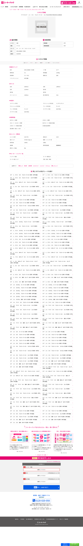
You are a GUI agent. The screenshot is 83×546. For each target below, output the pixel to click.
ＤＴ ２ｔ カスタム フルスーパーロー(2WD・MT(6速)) (56, 301)
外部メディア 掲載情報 (64, 538)
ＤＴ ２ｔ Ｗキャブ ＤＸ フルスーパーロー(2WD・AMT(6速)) (57, 387)
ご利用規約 (22, 538)
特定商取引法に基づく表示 (40, 538)
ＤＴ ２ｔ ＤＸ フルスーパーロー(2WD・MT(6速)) (55, 351)
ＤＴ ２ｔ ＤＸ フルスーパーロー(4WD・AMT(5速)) (23, 201)
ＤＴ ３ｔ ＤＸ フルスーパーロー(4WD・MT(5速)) (22, 432)
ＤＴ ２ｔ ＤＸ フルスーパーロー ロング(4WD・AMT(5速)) (25, 212)
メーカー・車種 (29, 486)
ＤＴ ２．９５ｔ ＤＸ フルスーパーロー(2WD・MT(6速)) (57, 284)
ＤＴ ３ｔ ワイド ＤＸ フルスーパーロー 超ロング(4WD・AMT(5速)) (25, 220)
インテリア (46, 165)
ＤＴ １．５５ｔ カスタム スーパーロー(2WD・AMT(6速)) (24, 234)
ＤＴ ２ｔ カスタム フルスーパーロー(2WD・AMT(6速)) (24, 298)
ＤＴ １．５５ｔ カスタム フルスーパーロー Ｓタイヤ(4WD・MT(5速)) (56, 225)
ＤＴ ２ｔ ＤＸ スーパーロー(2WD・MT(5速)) (54, 345)
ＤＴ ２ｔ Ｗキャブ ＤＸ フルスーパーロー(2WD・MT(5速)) (25, 392)
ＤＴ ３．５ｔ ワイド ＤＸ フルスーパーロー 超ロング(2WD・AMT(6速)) (57, 392)
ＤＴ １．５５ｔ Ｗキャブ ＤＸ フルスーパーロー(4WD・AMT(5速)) (24, 183)
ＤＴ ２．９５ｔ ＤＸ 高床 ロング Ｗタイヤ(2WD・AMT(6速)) (25, 287)
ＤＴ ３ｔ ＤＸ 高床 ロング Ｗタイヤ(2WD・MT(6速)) (24, 438)
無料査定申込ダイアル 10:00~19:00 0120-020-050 (68, 2)
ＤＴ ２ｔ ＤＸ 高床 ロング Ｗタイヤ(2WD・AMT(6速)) (57, 376)
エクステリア (39, 165)
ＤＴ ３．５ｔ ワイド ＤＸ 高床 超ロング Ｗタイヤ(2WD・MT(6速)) (23, 401)
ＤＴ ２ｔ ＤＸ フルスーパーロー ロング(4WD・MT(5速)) (57, 212)
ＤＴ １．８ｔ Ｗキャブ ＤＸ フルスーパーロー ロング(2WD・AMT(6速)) (24, 270)
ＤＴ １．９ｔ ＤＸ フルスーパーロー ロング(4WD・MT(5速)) (57, 187)
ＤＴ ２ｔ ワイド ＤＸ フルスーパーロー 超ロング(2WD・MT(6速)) (58, 331)
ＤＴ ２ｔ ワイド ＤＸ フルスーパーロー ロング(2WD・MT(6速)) (57, 322)
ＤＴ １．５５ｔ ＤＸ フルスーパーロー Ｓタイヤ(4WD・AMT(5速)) (24, 178)
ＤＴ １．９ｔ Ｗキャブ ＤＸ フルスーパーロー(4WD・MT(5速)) (57, 192)
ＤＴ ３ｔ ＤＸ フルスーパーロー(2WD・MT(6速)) (22, 429)
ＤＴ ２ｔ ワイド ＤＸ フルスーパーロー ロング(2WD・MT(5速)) (57, 317)
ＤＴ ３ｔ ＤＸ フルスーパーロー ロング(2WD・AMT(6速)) (58, 432)
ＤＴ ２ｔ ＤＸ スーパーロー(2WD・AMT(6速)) (22, 345)
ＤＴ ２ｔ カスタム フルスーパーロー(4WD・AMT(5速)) (24, 304)
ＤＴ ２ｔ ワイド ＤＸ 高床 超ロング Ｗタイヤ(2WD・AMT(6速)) (24, 340)
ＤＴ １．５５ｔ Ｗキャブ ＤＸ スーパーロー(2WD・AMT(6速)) (25, 256)
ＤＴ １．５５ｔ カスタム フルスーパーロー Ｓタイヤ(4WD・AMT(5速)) (23, 225)
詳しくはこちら (20, 470)
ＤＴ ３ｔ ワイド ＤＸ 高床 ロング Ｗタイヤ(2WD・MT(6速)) (24, 420)
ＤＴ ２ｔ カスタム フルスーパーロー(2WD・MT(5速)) (56, 298)
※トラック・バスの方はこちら (53, 480)
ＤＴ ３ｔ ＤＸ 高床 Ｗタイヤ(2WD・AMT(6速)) (55, 438)
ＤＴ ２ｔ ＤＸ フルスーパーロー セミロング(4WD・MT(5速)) (57, 208)
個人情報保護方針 (29, 538)
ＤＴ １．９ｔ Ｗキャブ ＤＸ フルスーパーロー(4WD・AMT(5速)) (24, 192)
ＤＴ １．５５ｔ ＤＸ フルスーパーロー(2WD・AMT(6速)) (24, 249)
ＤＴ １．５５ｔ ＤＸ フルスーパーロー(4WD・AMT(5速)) (24, 174)
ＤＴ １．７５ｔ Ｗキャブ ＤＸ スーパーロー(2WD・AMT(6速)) (25, 265)
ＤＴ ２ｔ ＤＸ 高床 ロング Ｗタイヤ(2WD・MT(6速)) (24, 379)
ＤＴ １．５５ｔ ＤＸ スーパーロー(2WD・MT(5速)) (56, 246)
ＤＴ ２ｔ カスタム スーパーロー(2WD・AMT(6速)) (23, 295)
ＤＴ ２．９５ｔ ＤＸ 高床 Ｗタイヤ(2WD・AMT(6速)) (24, 291)
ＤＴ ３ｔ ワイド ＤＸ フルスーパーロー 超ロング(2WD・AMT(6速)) (58, 411)
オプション (53, 165)
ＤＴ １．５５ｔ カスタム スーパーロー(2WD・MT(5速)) (57, 234)
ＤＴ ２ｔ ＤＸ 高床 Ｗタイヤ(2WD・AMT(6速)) (55, 379)
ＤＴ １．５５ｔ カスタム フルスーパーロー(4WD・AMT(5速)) (24, 242)
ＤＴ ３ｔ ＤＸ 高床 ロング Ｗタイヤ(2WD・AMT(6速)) (57, 435)
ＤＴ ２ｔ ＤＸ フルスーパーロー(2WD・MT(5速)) (55, 348)
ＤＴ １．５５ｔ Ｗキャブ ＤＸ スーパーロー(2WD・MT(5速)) (57, 256)
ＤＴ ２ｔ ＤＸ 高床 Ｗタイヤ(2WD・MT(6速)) (22, 382)
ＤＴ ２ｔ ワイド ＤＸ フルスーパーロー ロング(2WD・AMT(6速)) (24, 317)
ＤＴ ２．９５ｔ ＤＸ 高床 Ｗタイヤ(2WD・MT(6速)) (56, 291)
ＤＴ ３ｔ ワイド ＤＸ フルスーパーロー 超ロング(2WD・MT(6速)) (25, 415)
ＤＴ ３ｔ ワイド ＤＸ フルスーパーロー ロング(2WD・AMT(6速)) (57, 401)
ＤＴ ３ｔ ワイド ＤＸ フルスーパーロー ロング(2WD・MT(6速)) (24, 406)
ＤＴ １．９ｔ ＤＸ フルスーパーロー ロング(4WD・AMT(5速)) (25, 187)
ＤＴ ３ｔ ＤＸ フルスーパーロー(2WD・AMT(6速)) (56, 424)
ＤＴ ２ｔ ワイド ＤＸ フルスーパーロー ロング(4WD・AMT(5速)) (24, 197)
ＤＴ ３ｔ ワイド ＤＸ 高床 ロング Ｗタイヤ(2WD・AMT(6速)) (57, 415)
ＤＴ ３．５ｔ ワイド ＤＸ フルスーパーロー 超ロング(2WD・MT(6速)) (24, 397)
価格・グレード (60, 165)
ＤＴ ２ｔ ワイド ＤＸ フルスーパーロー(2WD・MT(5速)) (57, 313)
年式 (27, 492)
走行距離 (27, 498)
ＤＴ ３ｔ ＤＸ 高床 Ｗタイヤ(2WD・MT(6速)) (22, 441)
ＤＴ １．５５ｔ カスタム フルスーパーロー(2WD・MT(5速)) (58, 237)
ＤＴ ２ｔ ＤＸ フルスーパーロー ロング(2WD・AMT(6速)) (58, 370)
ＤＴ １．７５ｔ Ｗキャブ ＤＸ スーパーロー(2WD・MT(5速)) (57, 265)
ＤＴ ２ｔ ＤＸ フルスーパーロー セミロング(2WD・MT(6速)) (57, 361)
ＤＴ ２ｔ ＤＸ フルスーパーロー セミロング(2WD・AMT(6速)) (25, 361)
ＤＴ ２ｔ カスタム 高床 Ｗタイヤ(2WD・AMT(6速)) (23, 310)
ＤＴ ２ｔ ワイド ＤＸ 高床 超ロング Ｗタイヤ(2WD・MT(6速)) (57, 340)
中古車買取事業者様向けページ (52, 538)
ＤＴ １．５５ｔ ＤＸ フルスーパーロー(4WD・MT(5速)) (57, 174)
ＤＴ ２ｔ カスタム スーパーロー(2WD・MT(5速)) (55, 295)
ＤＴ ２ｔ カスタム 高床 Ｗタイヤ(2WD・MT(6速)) (56, 310)
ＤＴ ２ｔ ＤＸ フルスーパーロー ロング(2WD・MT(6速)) (24, 373)
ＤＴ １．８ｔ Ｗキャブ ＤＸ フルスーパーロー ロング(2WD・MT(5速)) (57, 270)
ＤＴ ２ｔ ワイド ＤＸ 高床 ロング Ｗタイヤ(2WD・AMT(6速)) (24, 336)
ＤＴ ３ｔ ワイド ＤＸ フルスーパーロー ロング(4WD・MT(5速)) (57, 216)
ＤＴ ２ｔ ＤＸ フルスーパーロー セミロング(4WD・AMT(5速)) (25, 208)
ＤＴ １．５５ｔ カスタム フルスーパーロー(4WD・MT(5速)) (58, 242)
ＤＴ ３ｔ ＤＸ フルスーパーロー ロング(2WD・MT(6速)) (24, 435)
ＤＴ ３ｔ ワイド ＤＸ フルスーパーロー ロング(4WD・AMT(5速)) (24, 216)
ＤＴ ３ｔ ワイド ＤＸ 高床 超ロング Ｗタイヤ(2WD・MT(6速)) (24, 425)
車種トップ (21, 165)
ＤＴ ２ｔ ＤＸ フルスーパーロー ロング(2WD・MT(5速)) (24, 370)
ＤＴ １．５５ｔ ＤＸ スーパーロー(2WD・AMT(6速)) (23, 246)
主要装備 (32, 165)
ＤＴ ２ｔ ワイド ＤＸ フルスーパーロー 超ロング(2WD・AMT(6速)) (25, 331)
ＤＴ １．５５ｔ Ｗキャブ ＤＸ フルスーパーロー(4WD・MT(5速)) (57, 183)
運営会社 (15, 538)
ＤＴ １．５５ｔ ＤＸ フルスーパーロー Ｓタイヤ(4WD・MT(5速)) (57, 178)
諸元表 (27, 165)
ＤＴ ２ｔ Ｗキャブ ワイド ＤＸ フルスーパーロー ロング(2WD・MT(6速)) (25, 387)
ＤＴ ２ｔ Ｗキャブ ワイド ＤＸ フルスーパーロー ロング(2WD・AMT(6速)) (57, 383)
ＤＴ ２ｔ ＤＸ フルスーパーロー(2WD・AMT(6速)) (23, 348)
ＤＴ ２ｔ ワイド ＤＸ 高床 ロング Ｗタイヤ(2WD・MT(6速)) (57, 336)
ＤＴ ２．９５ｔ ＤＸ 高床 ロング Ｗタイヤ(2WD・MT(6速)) (57, 287)
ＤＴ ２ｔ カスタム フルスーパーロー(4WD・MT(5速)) (56, 304)
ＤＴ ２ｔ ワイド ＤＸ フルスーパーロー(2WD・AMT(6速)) (25, 313)
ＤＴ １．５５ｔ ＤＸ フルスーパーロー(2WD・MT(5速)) (57, 249)
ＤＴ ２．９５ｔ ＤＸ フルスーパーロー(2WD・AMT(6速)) (24, 284)
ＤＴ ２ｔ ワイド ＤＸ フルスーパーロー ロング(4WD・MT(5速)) (57, 197)
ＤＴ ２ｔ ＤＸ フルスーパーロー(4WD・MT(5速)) (55, 201)
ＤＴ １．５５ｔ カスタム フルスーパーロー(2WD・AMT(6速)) (24, 237)
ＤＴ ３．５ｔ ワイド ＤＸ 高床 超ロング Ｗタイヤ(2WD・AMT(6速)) (56, 397)
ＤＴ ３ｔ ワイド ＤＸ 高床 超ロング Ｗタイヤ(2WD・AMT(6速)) (57, 420)
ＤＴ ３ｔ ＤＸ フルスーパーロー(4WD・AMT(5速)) (56, 429)
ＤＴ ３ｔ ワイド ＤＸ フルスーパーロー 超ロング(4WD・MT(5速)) (58, 220)
